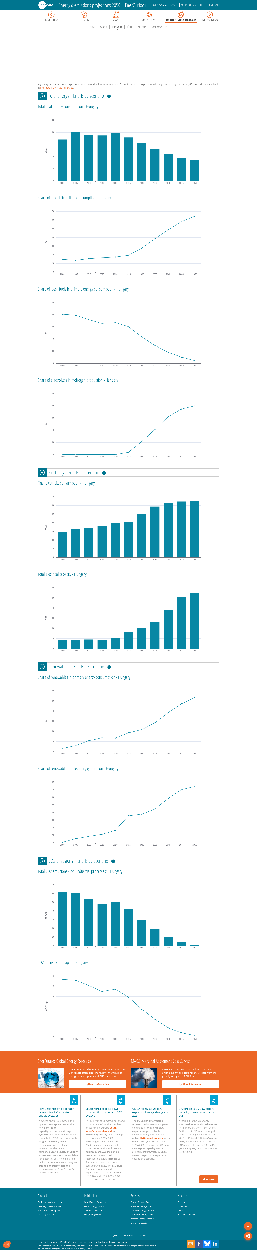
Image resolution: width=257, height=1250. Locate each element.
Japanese (128, 1235)
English (114, 1235)
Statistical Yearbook (93, 1210)
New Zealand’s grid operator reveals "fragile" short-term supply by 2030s (56, 1112)
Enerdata (53, 1242)
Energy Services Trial (140, 1202)
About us (183, 1195)
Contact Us (183, 1206)
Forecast (42, 1195)
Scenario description (191, 5)
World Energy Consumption (50, 1202)
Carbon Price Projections (142, 1214)
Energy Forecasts (139, 1222)
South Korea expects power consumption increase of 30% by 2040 (104, 1112)
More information (97, 1084)
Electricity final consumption (50, 1206)
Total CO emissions (47, 1214)
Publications (91, 1195)
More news (209, 1179)
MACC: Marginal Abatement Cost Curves (160, 1061)
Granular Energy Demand (142, 1210)
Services (135, 1195)
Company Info (184, 1202)
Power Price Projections (141, 1206)
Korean (143, 1235)
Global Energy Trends (94, 1206)
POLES (187, 1076)
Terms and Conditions (98, 1242)
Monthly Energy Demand (142, 1218)
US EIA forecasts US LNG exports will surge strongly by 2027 (150, 1112)
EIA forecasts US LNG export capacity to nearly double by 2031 (196, 1112)
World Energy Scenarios (95, 1202)
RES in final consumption (49, 1210)
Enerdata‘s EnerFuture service (56, 87)
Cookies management (119, 1242)
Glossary (173, 5)
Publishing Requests (187, 1214)
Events (181, 1210)
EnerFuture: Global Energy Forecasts (64, 1061)
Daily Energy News (92, 1214)
